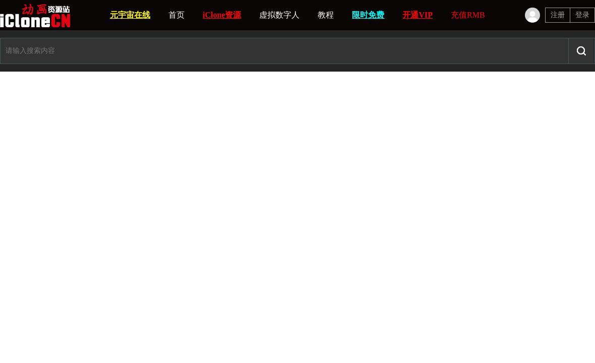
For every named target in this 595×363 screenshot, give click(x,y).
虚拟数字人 (279, 15)
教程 (326, 15)
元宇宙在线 (130, 15)
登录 (582, 15)
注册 (558, 15)
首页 (176, 15)
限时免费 (368, 15)
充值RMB (468, 15)
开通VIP (417, 15)
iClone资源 (222, 15)
